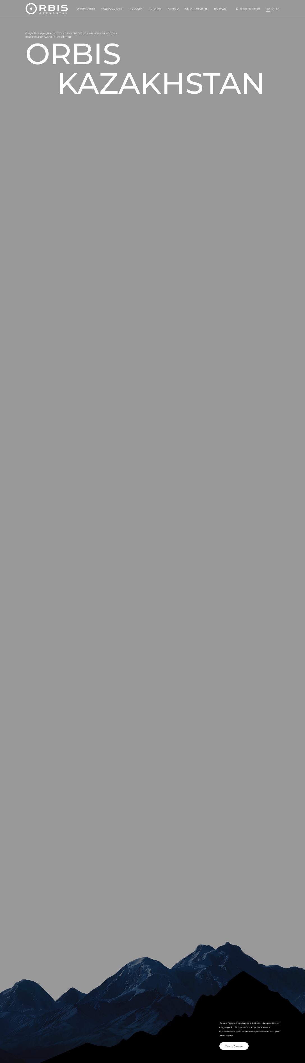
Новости (136, 8)
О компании (86, 8)
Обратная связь (196, 8)
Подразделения (112, 8)
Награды (220, 8)
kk (277, 8)
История (155, 8)
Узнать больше (234, 1046)
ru (268, 8)
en (273, 8)
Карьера (173, 8)
